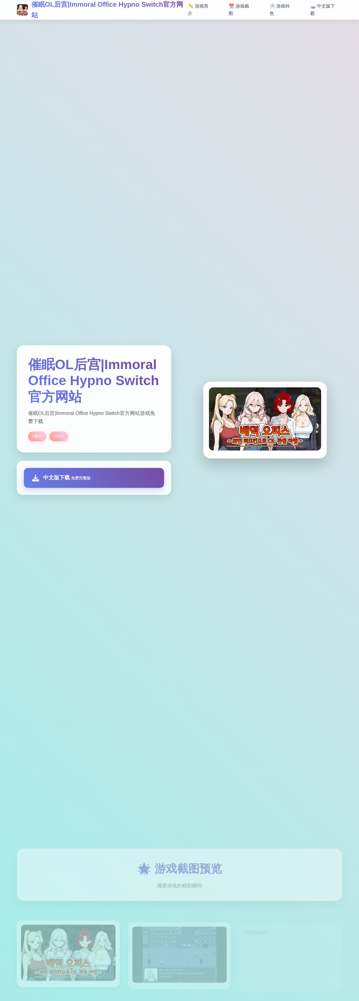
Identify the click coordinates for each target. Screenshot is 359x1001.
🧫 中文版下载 (322, 10)
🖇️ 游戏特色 (280, 10)
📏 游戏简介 (198, 10)
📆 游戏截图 (239, 10)
